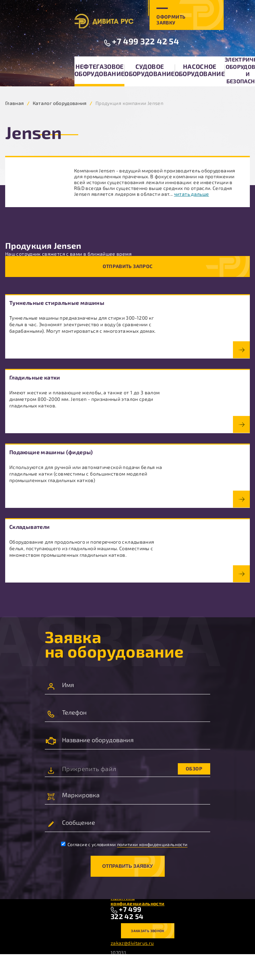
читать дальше (191, 194)
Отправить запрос (128, 266)
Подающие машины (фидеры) (51, 452)
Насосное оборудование (200, 70)
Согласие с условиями (124, 844)
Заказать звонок (147, 931)
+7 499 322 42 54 (145, 41)
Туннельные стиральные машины (56, 302)
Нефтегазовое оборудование (99, 70)
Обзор (194, 768)
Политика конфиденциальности (137, 900)
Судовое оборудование (149, 70)
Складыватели (29, 526)
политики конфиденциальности (152, 844)
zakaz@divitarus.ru (132, 943)
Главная (14, 103)
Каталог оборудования (60, 103)
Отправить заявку (127, 866)
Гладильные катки (34, 377)
